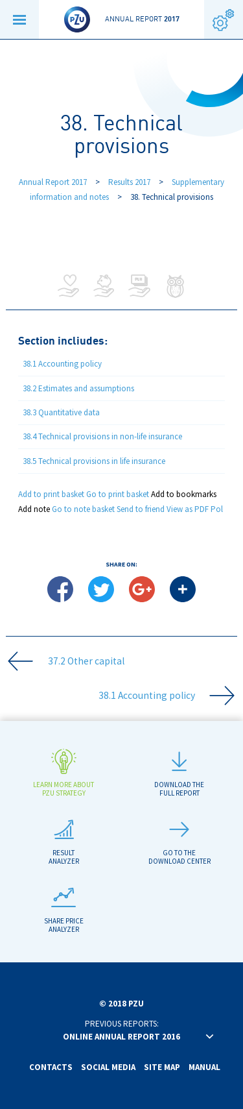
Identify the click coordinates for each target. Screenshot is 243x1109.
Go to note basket (83, 509)
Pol (217, 509)
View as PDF (188, 509)
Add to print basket (51, 494)
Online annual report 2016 (121, 1036)
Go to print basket (117, 494)
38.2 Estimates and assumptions (78, 388)
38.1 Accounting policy (62, 363)
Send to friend (141, 509)
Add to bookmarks (183, 494)
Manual (204, 1067)
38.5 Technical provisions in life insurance (94, 461)
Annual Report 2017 (53, 182)
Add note (34, 509)
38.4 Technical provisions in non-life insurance (102, 436)
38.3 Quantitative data (61, 412)
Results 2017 (130, 182)
